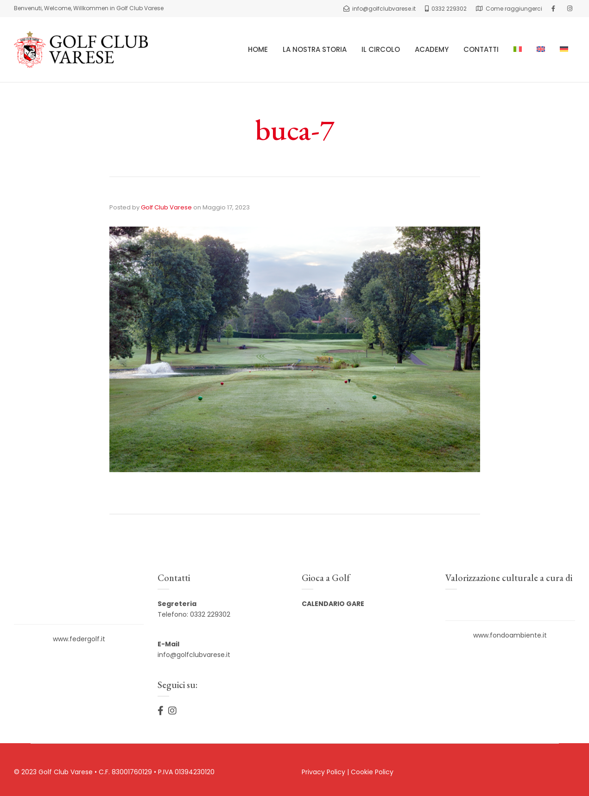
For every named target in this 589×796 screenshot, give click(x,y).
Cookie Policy (372, 772)
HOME (258, 49)
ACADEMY (432, 49)
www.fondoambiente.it (510, 635)
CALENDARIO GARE (333, 603)
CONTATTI (481, 49)
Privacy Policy (323, 772)
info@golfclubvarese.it (194, 654)
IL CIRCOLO (380, 49)
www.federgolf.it (79, 639)
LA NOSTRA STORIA (315, 49)
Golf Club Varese (166, 207)
